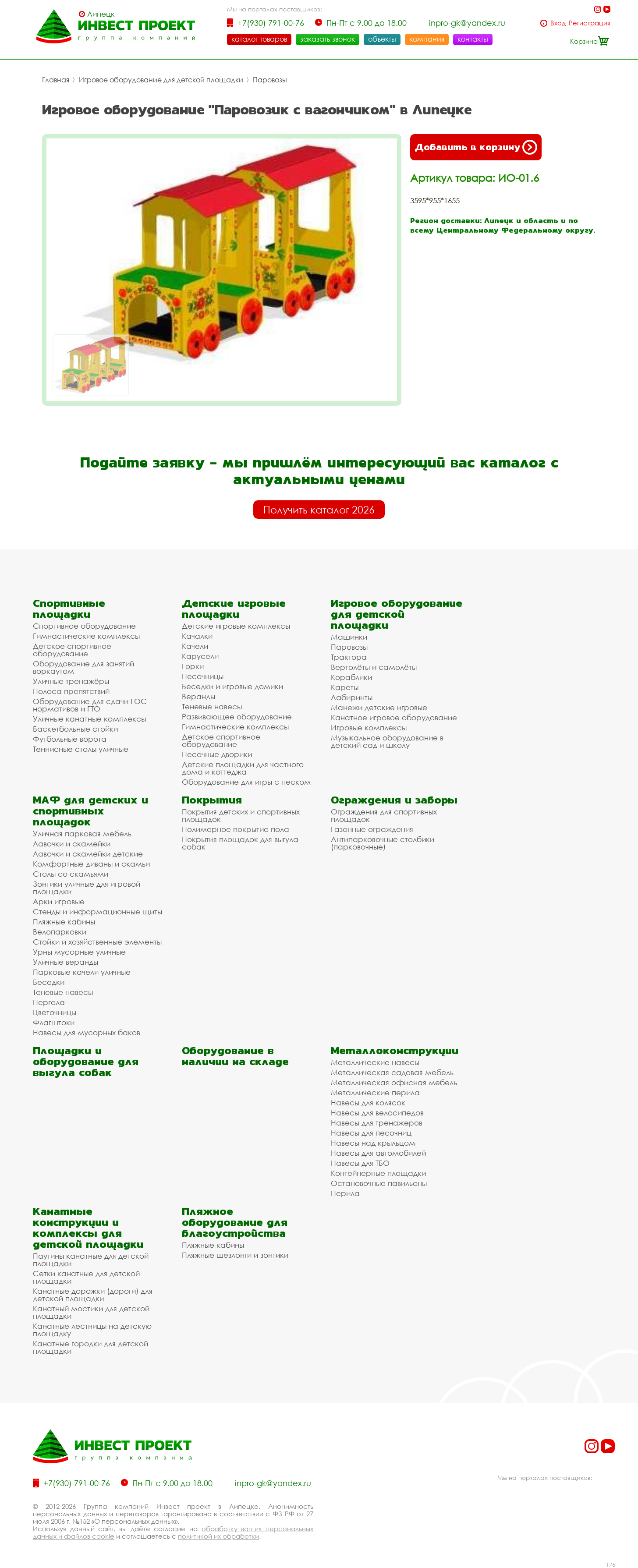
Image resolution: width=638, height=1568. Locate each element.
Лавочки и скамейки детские (88, 853)
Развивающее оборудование (237, 716)
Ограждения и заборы (394, 799)
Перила (345, 1193)
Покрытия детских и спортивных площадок (241, 815)
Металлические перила (375, 1092)
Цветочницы (54, 1012)
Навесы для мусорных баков (86, 1032)
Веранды (198, 696)
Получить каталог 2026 (319, 509)
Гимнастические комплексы (86, 636)
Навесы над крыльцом (373, 1143)
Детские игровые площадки (234, 608)
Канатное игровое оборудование (394, 717)
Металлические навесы (375, 1062)
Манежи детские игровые (379, 707)
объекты (382, 39)
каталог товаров (259, 39)
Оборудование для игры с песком (246, 782)
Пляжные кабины (64, 921)
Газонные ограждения (372, 829)
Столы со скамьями (70, 874)
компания (426, 39)
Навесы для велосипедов (377, 1112)
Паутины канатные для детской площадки (91, 1259)
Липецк (101, 14)
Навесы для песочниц (371, 1132)
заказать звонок (327, 39)
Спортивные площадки (69, 608)
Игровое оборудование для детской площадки (161, 79)
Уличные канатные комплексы (89, 718)
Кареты (344, 687)
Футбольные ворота (69, 739)
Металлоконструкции (394, 1050)
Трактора (349, 657)
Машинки (349, 637)
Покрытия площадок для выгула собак (240, 842)
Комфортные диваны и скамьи (91, 863)
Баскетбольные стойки (75, 729)
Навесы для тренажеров (376, 1122)
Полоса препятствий (71, 691)
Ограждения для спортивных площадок (384, 815)
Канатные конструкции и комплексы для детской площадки (88, 1227)
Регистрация (589, 23)
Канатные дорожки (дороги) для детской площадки (92, 1294)
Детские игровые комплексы (236, 626)
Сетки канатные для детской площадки (86, 1277)
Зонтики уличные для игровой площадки (86, 887)
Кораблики (351, 677)
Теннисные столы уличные (80, 749)
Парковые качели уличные (82, 972)
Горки (193, 666)
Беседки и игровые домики (232, 686)
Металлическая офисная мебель (394, 1082)
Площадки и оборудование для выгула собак (85, 1061)
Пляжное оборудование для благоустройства (234, 1222)
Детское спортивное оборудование (72, 649)
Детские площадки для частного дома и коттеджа (243, 768)
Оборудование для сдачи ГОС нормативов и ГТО (90, 704)
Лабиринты (351, 697)
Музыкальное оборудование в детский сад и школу (387, 741)
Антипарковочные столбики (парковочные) (382, 842)
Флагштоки (53, 1022)
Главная (55, 79)
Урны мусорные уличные (79, 952)
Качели (195, 646)
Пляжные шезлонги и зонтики (235, 1255)
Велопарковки (59, 931)
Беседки (48, 982)
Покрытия (212, 799)
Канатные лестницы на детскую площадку (92, 1329)
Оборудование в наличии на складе (235, 1056)
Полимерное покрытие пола (235, 829)
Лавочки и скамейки (71, 843)
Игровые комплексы (369, 727)
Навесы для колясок (368, 1102)
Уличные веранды (65, 962)
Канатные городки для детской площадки (90, 1347)
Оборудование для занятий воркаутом (83, 667)
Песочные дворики (217, 754)
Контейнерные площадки (378, 1173)
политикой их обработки (218, 1536)
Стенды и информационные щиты (97, 911)
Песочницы (202, 676)
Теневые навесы (212, 706)
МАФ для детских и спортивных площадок (90, 810)
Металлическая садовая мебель (392, 1072)
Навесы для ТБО (360, 1163)
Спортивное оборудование (84, 626)
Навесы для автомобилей (378, 1153)
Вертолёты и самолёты (374, 667)
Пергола (49, 1002)
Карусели (200, 656)
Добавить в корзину (476, 147)
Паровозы (270, 79)
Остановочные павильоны (379, 1183)
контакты (472, 39)
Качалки (197, 636)
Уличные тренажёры (71, 681)
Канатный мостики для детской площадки (91, 1312)
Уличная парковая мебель (82, 833)
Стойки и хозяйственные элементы (97, 941)
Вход (558, 23)
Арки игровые (59, 901)
